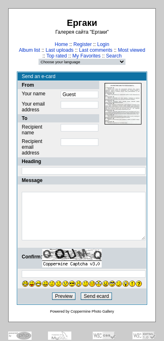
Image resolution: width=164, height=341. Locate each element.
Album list (29, 50)
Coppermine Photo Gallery (92, 311)
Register (82, 44)
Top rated (56, 56)
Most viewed (131, 50)
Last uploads (59, 50)
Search (114, 56)
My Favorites (87, 56)
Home (61, 44)
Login (103, 44)
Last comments (95, 50)
